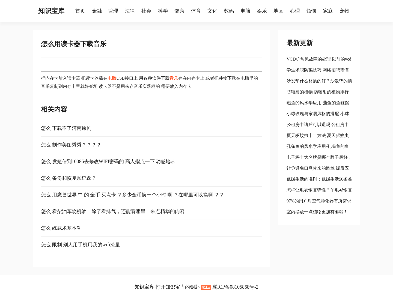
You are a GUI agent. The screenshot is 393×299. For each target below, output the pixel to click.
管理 (113, 11)
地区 (278, 11)
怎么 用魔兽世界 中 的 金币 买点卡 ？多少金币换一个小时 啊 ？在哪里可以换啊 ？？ (132, 195)
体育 (196, 11)
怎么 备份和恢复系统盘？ (68, 178)
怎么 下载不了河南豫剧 (66, 128)
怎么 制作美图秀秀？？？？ (71, 145)
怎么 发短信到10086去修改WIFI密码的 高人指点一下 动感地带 (108, 161)
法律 (130, 11)
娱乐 (262, 11)
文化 (212, 11)
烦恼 (311, 11)
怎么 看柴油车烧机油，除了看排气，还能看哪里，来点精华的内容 (113, 211)
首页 (80, 11)
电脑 (245, 11)
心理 (295, 11)
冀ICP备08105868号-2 (235, 287)
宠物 (344, 11)
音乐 (173, 78)
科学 (163, 11)
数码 (229, 11)
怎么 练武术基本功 (61, 228)
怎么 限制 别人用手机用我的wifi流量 (80, 244)
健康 (179, 11)
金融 (97, 11)
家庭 (328, 11)
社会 (146, 11)
